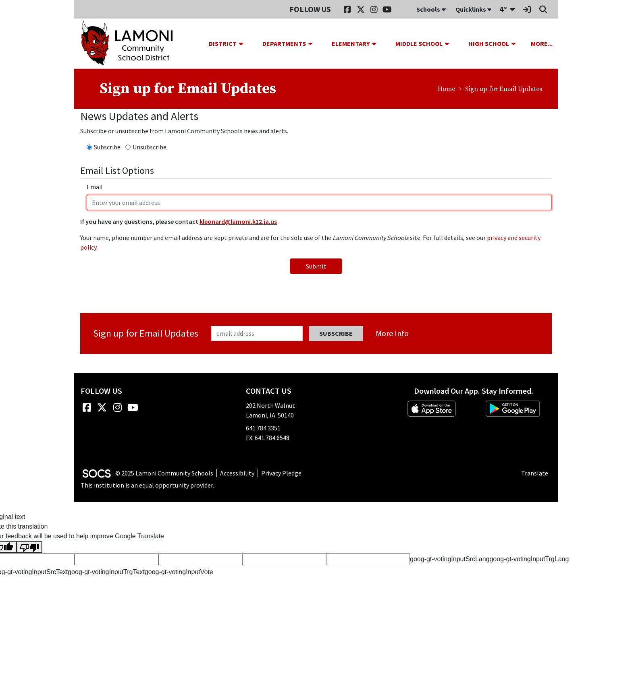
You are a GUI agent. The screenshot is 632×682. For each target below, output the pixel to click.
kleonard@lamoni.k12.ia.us (238, 221)
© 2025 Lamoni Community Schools (164, 473)
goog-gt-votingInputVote (179, 571)
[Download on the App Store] (431, 409)
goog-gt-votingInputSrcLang (449, 559)
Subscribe (107, 147)
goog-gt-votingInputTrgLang (529, 559)
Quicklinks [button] (473, 9)
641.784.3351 (263, 428)
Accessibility (237, 473)
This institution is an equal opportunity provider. (147, 485)
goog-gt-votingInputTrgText (106, 571)
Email (95, 187)
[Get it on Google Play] (513, 409)
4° (503, 9)
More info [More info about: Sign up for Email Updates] (392, 333)
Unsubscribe (149, 147)
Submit (316, 266)
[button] (244, 43)
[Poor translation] (29, 547)
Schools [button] (431, 9)
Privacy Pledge (281, 473)
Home (446, 89)
